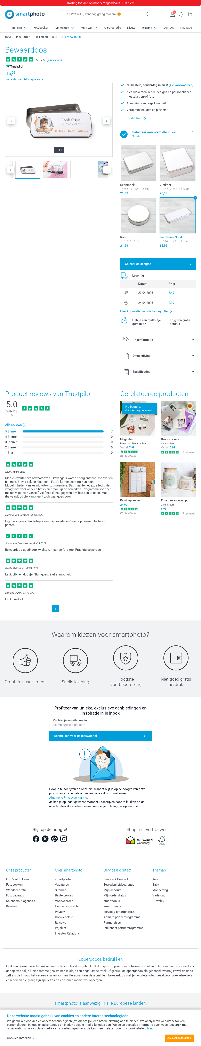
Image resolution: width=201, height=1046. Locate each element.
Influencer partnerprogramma (123, 928)
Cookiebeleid (64, 917)
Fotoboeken (41, 27)
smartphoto (63, 879)
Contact (168, 27)
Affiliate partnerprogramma (122, 917)
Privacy (60, 912)
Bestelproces (64, 895)
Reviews (60, 922)
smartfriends (112, 906)
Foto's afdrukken (17, 879)
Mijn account (112, 890)
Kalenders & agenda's (20, 901)
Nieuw (131, 27)
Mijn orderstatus (115, 895)
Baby (155, 884)
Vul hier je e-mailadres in (70, 720)
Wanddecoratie (16, 890)
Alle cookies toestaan (179, 1038)
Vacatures (62, 884)
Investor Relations (67, 933)
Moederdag (160, 890)
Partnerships (112, 922)
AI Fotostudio (112, 27)
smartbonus (112, 901)
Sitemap (60, 890)
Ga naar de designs (138, 264)
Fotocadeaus (15, 895)
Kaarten (11, 906)
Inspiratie (186, 27)
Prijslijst (60, 928)
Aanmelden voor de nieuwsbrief (75, 736)
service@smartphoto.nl (119, 912)
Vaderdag (158, 895)
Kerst (156, 879)
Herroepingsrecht (67, 906)
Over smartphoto (68, 870)
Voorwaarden (64, 901)
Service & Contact (116, 879)
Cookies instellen (21, 1038)
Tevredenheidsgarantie (119, 884)
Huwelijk (158, 901)
